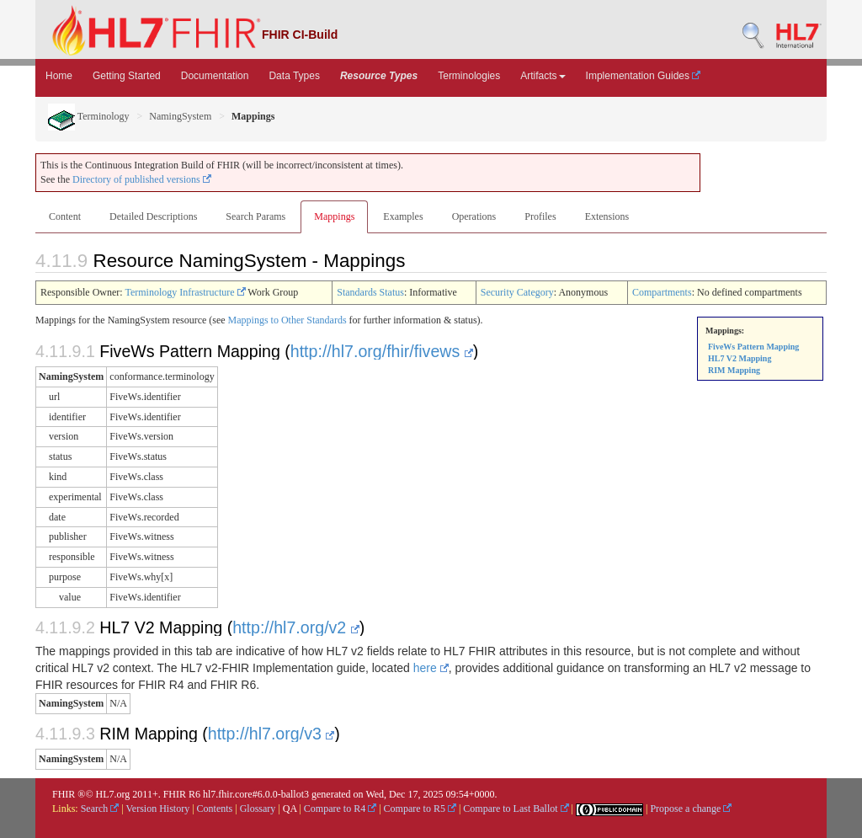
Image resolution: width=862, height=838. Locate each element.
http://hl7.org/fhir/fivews (381, 351)
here (431, 668)
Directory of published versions (141, 179)
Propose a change (691, 808)
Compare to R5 (420, 808)
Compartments (662, 292)
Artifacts (542, 76)
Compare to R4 (340, 808)
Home (58, 76)
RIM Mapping (734, 370)
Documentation (215, 76)
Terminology (89, 116)
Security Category (517, 292)
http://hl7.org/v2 (295, 627)
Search (100, 808)
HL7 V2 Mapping (739, 358)
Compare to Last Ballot (515, 808)
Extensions (607, 216)
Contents (215, 808)
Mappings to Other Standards (287, 320)
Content (65, 216)
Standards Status (370, 292)
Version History (158, 808)
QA (290, 808)
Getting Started (127, 76)
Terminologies (469, 76)
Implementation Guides (643, 76)
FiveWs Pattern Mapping (753, 346)
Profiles (540, 216)
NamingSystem (180, 116)
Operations (474, 216)
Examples (403, 216)
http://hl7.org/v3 (271, 733)
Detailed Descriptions (153, 216)
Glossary (258, 808)
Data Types (294, 76)
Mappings (334, 216)
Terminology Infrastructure (185, 292)
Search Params (255, 216)
